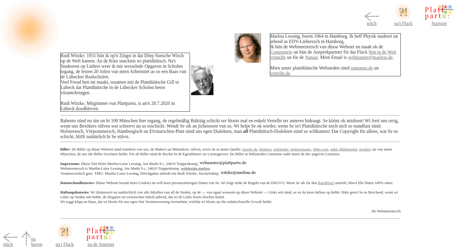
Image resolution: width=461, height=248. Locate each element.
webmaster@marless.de (370, 57)
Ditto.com (320, 149)
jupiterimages (300, 149)
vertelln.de (280, 73)
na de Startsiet (101, 244)
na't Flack (403, 23)
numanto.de (362, 67)
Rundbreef (326, 183)
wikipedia (280, 149)
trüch (372, 23)
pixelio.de (250, 149)
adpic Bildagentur (343, 149)
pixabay (365, 149)
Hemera (265, 149)
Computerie (281, 51)
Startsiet (439, 23)
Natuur (311, 57)
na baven (36, 242)
